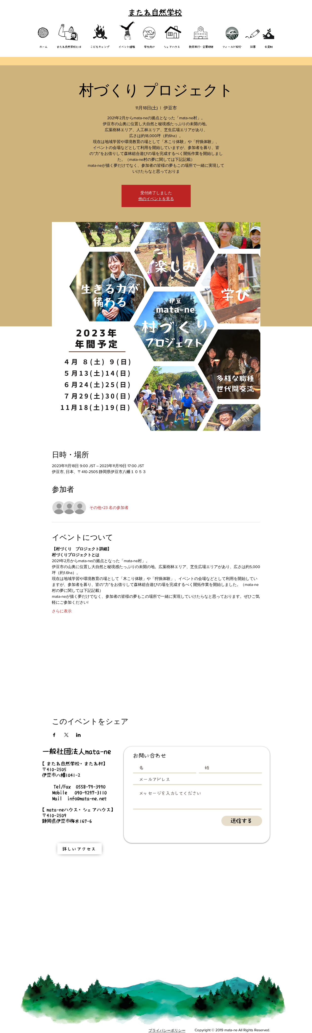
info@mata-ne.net (87, 798)
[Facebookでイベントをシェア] (54, 735)
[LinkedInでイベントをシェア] (78, 735)
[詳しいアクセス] (79, 848)
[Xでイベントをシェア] (66, 735)
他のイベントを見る (156, 199)
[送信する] (241, 821)
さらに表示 (62, 611)
